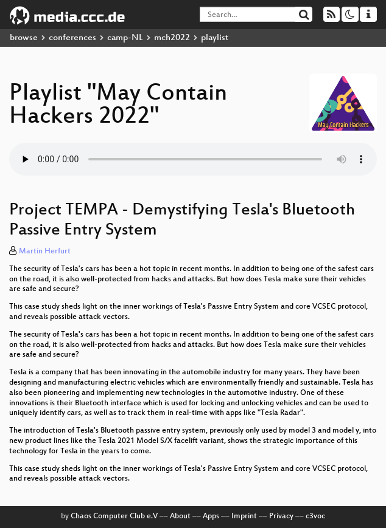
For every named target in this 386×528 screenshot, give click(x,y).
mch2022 (172, 38)
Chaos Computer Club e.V (114, 516)
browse (24, 38)
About (180, 516)
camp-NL (125, 38)
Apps (211, 516)
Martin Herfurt (45, 251)
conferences (72, 38)
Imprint (244, 516)
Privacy (281, 516)
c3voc (315, 516)
